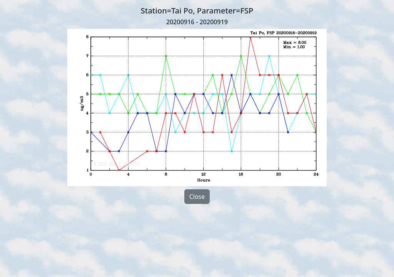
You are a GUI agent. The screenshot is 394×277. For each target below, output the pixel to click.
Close (197, 196)
